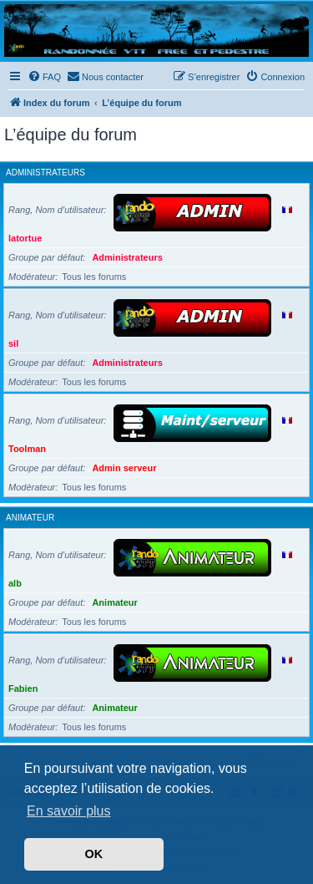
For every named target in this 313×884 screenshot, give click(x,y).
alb (15, 583)
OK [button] (94, 854)
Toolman (27, 449)
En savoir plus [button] (69, 811)
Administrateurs (45, 172)
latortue (25, 238)
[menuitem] (44, 77)
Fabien (23, 688)
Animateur (30, 517)
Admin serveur (124, 468)
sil (13, 343)
